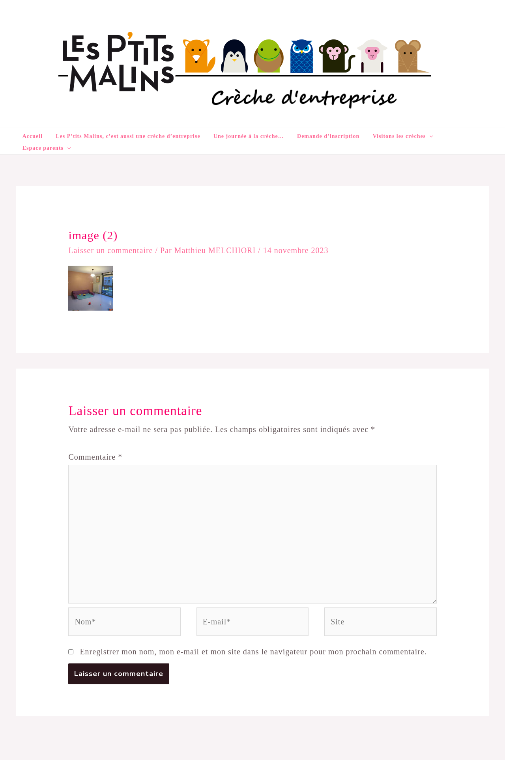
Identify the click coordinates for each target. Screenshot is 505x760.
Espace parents (451, 136)
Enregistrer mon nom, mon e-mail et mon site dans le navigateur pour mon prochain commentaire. (253, 640)
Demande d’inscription (319, 136)
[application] (415, 136)
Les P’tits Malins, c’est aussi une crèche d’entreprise (130, 136)
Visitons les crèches (389, 136)
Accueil (40, 136)
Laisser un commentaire (110, 239)
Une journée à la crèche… (245, 136)
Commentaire (95, 445)
